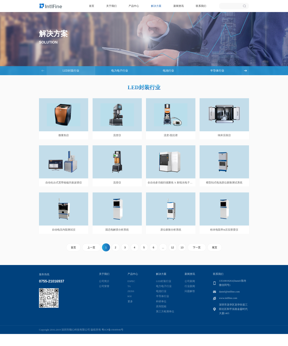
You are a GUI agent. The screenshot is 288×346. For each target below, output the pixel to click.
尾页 (214, 247)
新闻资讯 (178, 5)
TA (129, 286)
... (163, 247)
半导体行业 (217, 70)
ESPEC (131, 281)
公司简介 (104, 281)
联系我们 (201, 5)
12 (172, 247)
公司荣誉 (104, 286)
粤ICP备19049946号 (112, 329)
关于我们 (111, 5)
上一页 (91, 247)
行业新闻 (190, 286)
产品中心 (134, 5)
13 (182, 247)
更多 (130, 301)
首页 (91, 5)
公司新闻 (190, 281)
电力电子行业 (119, 70)
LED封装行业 (71, 70)
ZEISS (131, 291)
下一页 (197, 247)
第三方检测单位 (165, 311)
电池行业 (168, 70)
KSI (130, 296)
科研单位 (161, 301)
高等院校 (161, 306)
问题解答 (190, 291)
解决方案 (156, 5)
